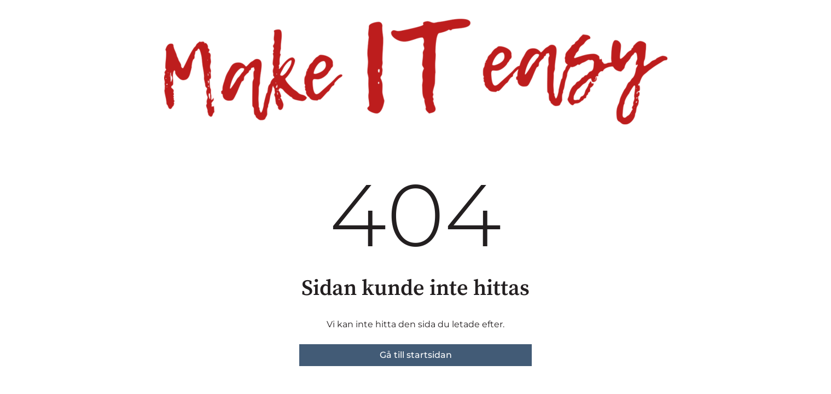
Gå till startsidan (416, 355)
